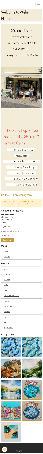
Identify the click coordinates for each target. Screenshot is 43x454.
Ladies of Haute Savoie (11, 296)
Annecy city (8, 274)
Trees (5, 290)
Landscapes (8, 306)
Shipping (7, 257)
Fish (5, 317)
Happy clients (8, 328)
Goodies (6, 322)
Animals (6, 269)
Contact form (7, 240)
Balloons (7, 280)
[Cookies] (4, 449)
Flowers (6, 301)
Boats (6, 285)
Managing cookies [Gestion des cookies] (21, 451)
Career (6, 251)
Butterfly (7, 312)
